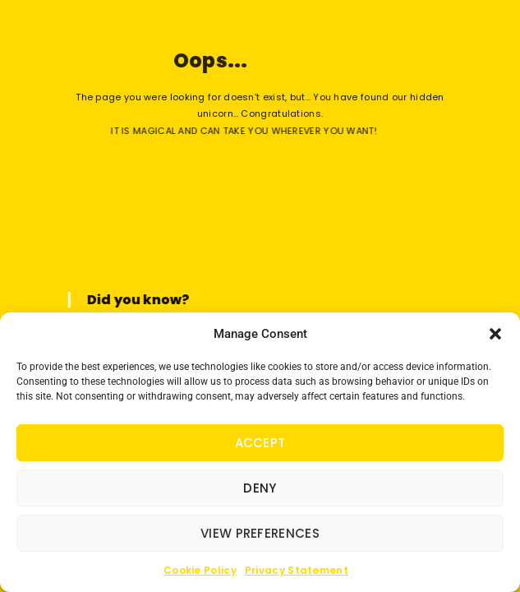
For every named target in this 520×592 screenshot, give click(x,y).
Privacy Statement (296, 570)
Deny (259, 488)
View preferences (260, 533)
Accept (260, 442)
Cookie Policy (200, 570)
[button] (495, 334)
